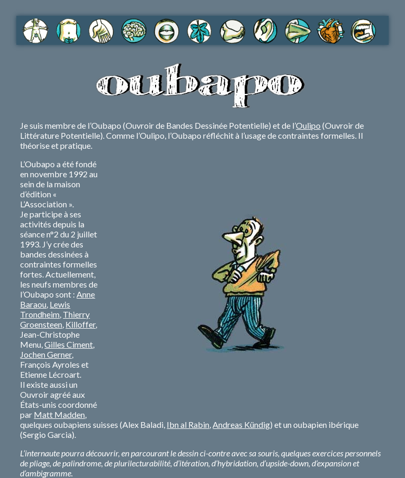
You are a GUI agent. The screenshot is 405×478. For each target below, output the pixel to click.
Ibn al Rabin (188, 424)
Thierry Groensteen (55, 319)
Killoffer (80, 324)
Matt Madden (59, 414)
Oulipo (308, 125)
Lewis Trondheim (45, 309)
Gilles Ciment (68, 344)
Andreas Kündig (241, 424)
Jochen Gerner (46, 354)
